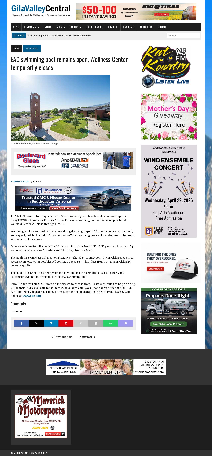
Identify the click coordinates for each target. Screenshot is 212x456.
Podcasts (75, 27)
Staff (26, 181)
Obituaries (146, 27)
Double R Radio (94, 27)
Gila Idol (113, 27)
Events (47, 27)
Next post (87, 337)
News (16, 27)
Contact (162, 27)
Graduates (129, 27)
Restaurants (31, 27)
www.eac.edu (32, 296)
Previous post (62, 337)
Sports (60, 27)
